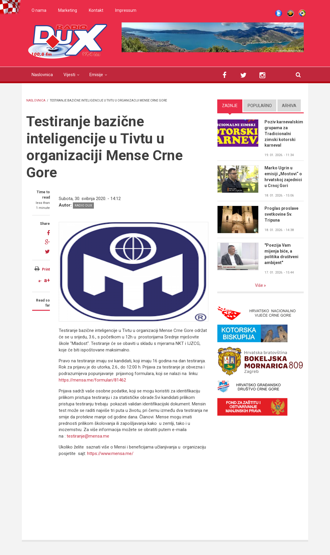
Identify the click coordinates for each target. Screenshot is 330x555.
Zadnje (230, 105)
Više (259, 285)
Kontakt (96, 10)
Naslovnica (42, 74)
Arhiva (289, 105)
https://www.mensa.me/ (110, 453)
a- (40, 281)
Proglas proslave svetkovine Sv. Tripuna (281, 214)
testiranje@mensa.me (88, 436)
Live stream (279, 13)
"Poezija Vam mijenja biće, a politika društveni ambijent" (281, 254)
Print (46, 269)
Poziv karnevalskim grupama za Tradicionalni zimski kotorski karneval (283, 133)
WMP (302, 13)
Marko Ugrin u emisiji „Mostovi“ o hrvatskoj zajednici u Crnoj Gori (283, 177)
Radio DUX (83, 205)
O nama (39, 10)
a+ (47, 280)
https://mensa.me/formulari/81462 (92, 380)
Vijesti (69, 74)
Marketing (67, 10)
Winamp (290, 13)
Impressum (125, 10)
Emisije (96, 74)
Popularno (260, 105)
